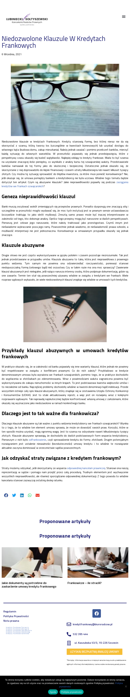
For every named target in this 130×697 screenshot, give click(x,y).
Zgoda (53, 692)
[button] (124, 16)
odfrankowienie (37, 440)
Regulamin (9, 611)
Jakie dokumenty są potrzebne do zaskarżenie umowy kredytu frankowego (29, 585)
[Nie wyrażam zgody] (125, 686)
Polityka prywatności (71, 692)
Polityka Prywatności (16, 616)
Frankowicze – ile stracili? (85, 583)
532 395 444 (80, 634)
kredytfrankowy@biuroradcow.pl (92, 624)
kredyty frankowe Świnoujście (19, 630)
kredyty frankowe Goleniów (17, 633)
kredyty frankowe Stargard (17, 629)
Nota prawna (11, 621)
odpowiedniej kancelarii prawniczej (86, 468)
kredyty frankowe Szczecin (17, 627)
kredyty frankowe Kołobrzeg (18, 632)
